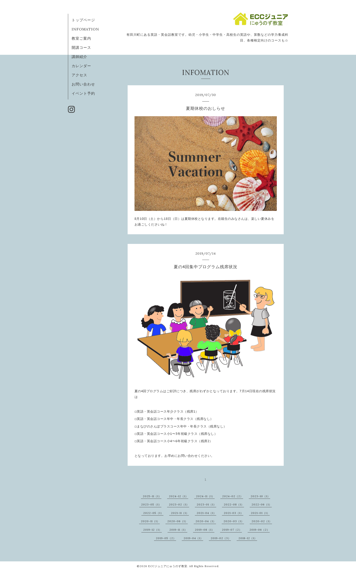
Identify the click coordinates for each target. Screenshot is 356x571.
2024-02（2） (232, 496)
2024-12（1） (178, 496)
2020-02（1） (262, 521)
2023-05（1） (151, 504)
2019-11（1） (178, 529)
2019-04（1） (193, 538)
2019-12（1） (152, 529)
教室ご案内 (81, 38)
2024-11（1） (205, 496)
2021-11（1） (180, 513)
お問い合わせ (83, 84)
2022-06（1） (262, 504)
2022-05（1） (153, 513)
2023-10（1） (260, 496)
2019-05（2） (166, 538)
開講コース (81, 47)
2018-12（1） (247, 538)
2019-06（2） (259, 529)
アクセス (79, 75)
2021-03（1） (233, 513)
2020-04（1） (206, 521)
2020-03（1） (234, 521)
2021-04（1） (206, 513)
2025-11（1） (152, 496)
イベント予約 (83, 93)
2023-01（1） (206, 504)
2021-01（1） (260, 513)
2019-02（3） (221, 538)
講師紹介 (79, 56)
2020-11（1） (150, 521)
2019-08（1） (204, 529)
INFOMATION (85, 29)
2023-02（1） (179, 504)
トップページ (83, 20)
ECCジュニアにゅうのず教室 (167, 566)
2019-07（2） (232, 529)
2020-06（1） (177, 521)
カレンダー (81, 65)
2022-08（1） (234, 504)
